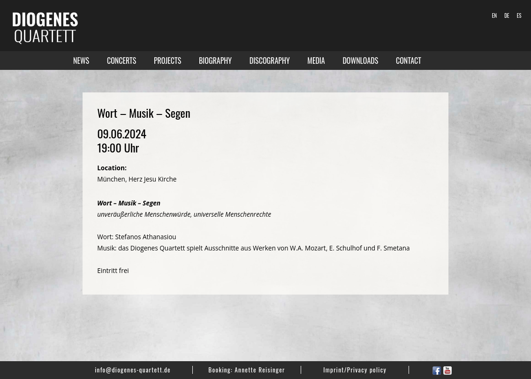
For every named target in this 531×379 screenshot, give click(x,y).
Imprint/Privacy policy (355, 369)
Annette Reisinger (260, 369)
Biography (215, 60)
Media (316, 60)
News (81, 60)
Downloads (360, 60)
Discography (270, 60)
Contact (408, 60)
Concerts (121, 60)
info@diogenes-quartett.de (133, 369)
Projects (167, 60)
